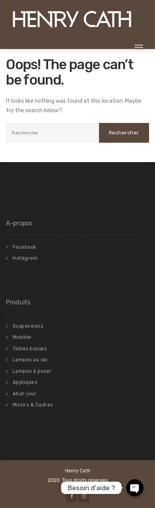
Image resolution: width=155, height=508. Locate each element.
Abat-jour (25, 394)
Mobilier (22, 337)
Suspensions (28, 326)
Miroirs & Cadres (33, 405)
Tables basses (30, 348)
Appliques (25, 382)
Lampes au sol (30, 360)
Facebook (24, 247)
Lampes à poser (32, 371)
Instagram (25, 258)
